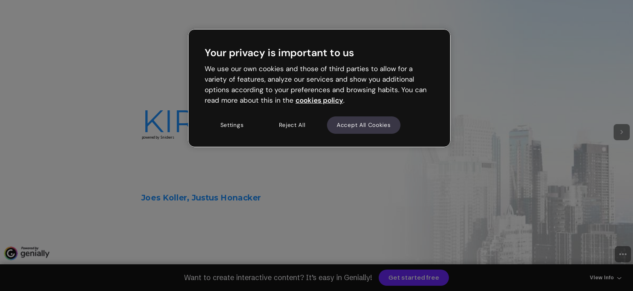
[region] (319, 88)
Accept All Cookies (364, 125)
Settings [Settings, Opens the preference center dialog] (232, 125)
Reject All (292, 125)
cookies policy (319, 100)
